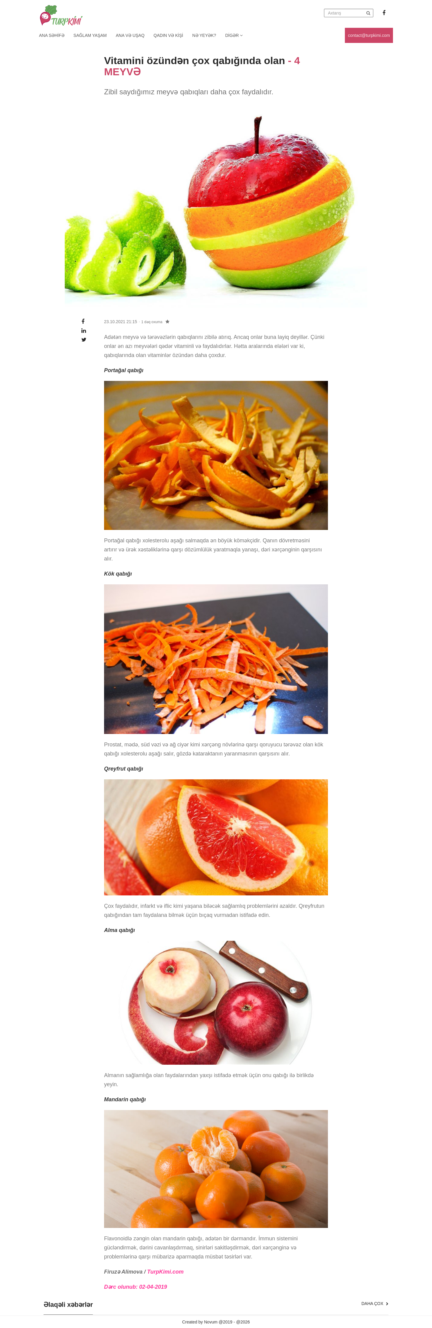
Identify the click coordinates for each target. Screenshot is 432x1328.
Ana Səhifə (51, 35)
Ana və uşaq (130, 35)
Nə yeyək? (204, 35)
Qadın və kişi (168, 35)
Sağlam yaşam (90, 35)
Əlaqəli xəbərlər (68, 1304)
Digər (234, 35)
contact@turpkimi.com (369, 35)
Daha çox (375, 1303)
